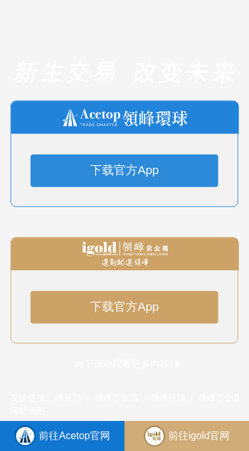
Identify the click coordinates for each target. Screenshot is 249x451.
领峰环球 (65, 398)
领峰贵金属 (117, 398)
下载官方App (124, 170)
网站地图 (27, 411)
